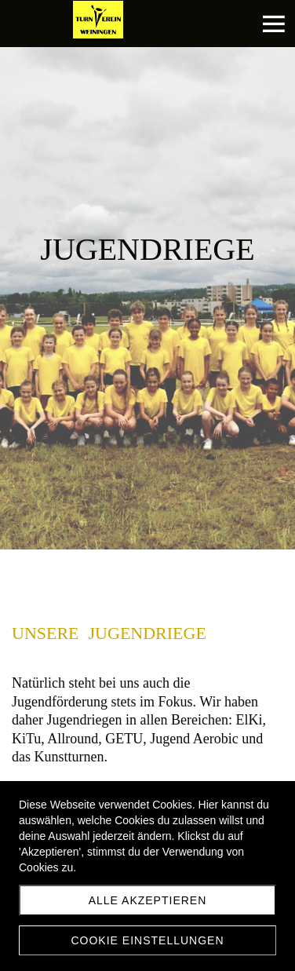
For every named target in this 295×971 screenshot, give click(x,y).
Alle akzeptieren (148, 900)
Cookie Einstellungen (147, 940)
